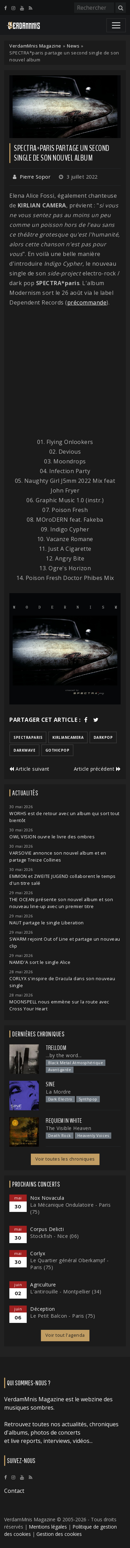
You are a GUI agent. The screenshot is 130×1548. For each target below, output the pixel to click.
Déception (42, 1309)
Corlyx (37, 1253)
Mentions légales (48, 1526)
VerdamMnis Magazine (35, 46)
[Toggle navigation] (116, 25)
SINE (50, 1084)
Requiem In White (64, 1121)
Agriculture (43, 1284)
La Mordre (58, 1091)
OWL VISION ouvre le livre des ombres (52, 837)
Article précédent (97, 769)
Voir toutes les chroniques (65, 1159)
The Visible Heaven (68, 1128)
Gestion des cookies (59, 1534)
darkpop (103, 737)
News (73, 46)
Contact (14, 1491)
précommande (87, 302)
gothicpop (57, 750)
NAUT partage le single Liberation (46, 923)
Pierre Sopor (35, 176)
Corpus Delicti (47, 1229)
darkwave (24, 750)
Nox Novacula (47, 1198)
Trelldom (56, 1048)
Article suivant (29, 769)
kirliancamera (68, 737)
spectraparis (28, 737)
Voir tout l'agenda (65, 1335)
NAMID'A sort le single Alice (39, 962)
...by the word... (64, 1055)
